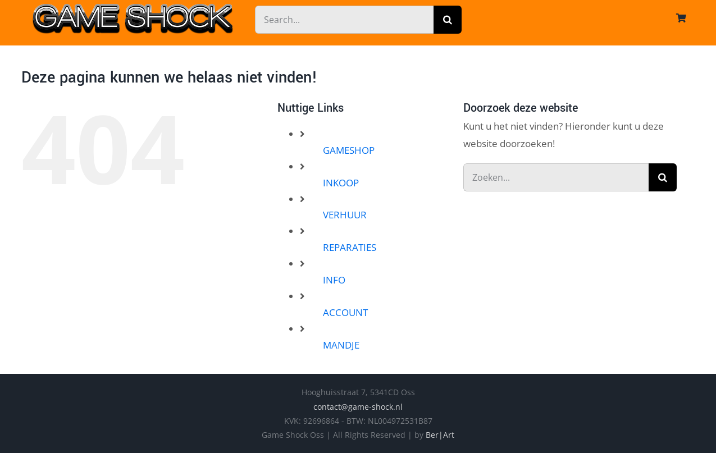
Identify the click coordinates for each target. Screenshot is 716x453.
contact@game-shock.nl (358, 406)
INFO (334, 279)
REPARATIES (349, 247)
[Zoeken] (448, 20)
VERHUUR (345, 214)
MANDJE (341, 344)
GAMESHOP (349, 150)
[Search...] (344, 20)
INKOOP (341, 182)
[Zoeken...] (556, 177)
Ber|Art (440, 434)
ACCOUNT (345, 312)
